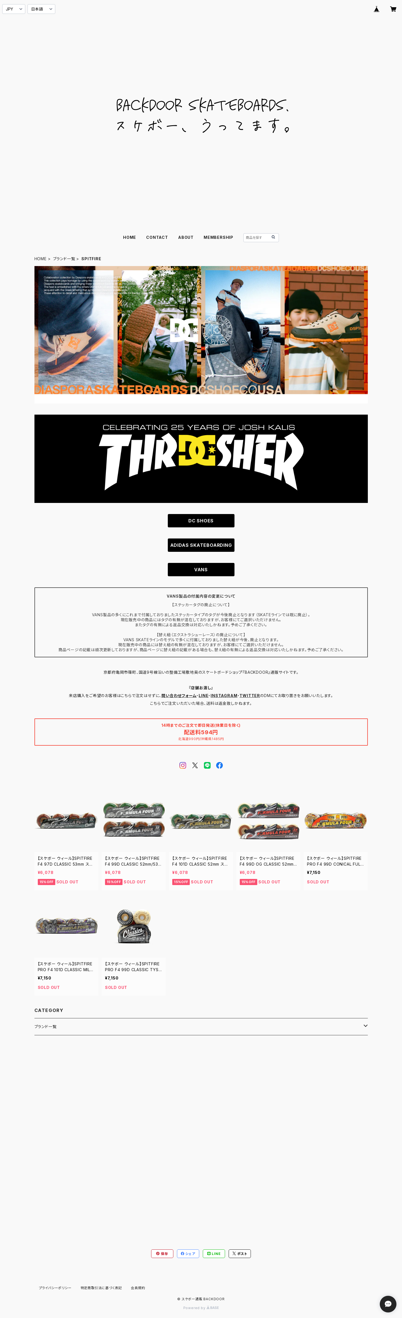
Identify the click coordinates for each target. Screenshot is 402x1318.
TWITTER (249, 695)
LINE (203, 695)
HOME (129, 237)
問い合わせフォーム (178, 695)
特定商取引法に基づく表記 (101, 1288)
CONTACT (157, 237)
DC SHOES (201, 520)
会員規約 (138, 1288)
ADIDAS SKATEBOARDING (201, 545)
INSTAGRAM (224, 695)
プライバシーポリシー (55, 1288)
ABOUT (186, 237)
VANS (201, 569)
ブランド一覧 (64, 258)
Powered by (201, 1308)
